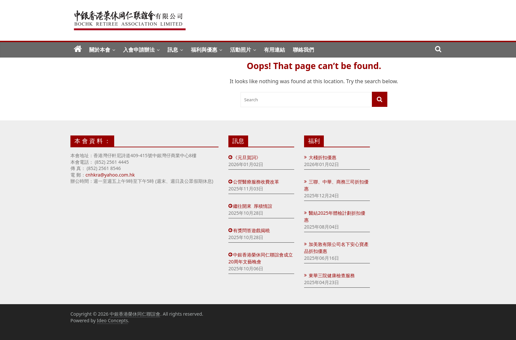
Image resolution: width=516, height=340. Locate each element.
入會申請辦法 (139, 49)
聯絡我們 (303, 49)
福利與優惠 (204, 49)
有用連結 (274, 49)
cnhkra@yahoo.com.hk (110, 175)
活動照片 (240, 49)
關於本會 (99, 49)
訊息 (173, 49)
